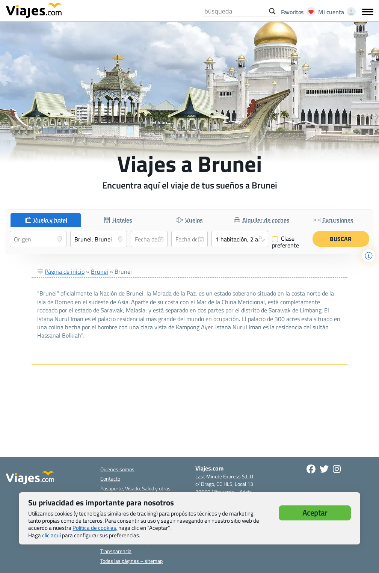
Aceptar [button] (314, 513)
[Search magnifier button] (272, 11)
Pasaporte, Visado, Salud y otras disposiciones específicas (135, 491)
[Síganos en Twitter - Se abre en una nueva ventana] (324, 469)
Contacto (110, 479)
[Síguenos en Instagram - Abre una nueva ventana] (337, 469)
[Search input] (234, 11)
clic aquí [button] (51, 535)
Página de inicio (65, 271)
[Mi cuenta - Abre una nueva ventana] (335, 12)
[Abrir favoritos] (296, 12)
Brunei (99, 271)
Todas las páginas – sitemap (131, 561)
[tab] (46, 220)
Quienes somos (117, 469)
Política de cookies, (94, 527)
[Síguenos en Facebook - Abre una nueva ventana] (311, 469)
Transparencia (115, 551)
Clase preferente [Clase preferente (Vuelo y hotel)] (285, 241)
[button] (239, 239)
